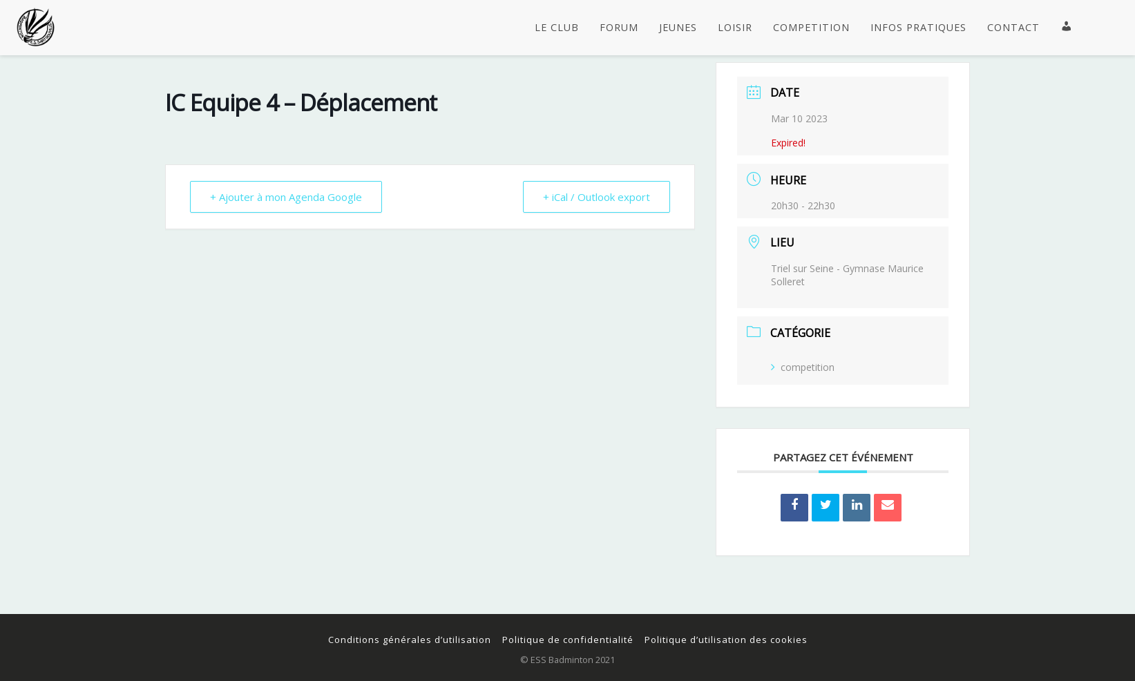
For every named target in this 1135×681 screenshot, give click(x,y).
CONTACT (1013, 27)
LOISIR (735, 27)
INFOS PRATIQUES (918, 27)
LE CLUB (557, 27)
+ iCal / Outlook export (596, 197)
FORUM (619, 27)
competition (802, 367)
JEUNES (678, 27)
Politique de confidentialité (567, 639)
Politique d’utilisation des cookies (726, 639)
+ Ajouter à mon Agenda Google (286, 197)
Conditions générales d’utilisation (409, 639)
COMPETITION (811, 27)
